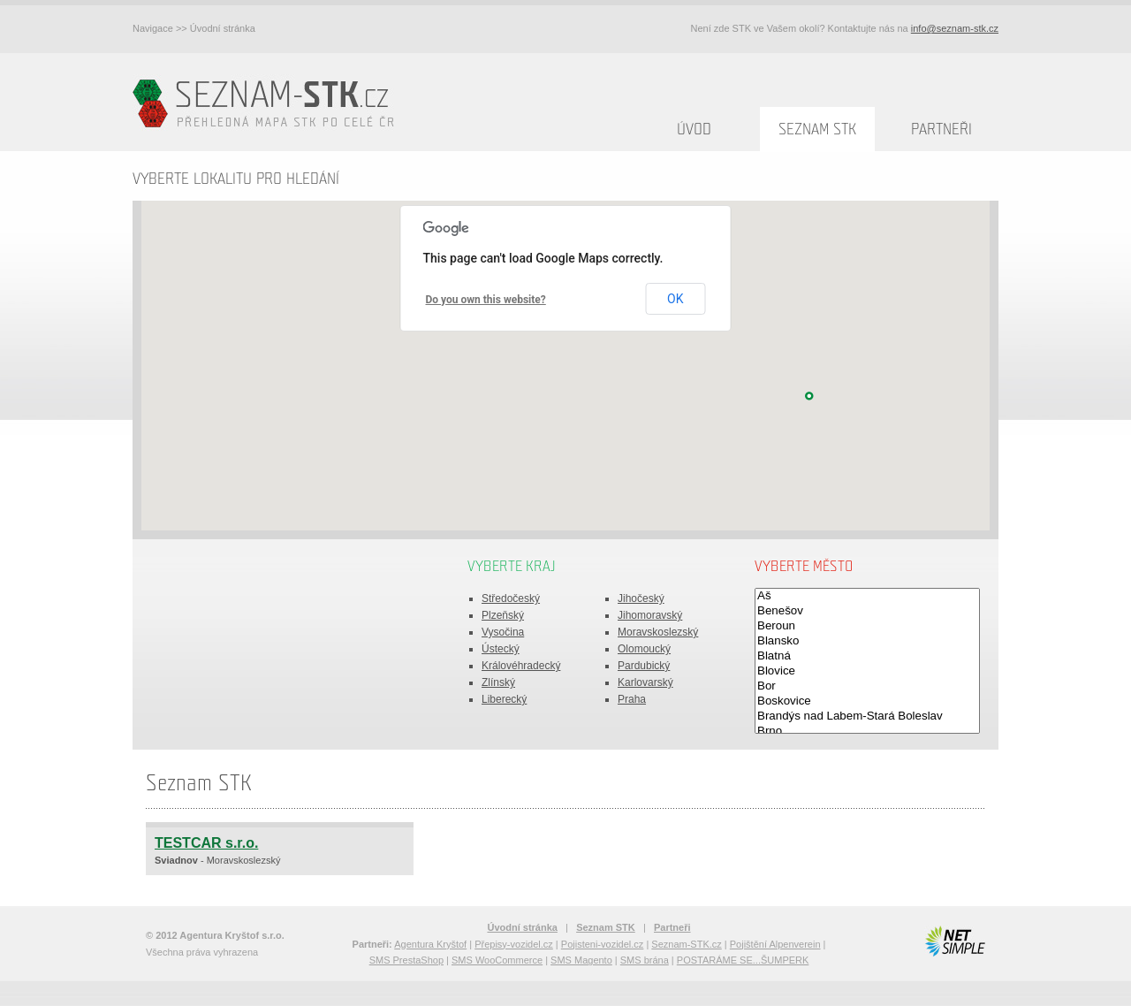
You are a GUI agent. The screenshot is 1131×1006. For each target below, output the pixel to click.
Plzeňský (503, 615)
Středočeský (511, 598)
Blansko (867, 641)
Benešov (867, 611)
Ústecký (501, 649)
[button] (809, 396)
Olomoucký (644, 649)
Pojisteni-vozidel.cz (602, 944)
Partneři (941, 129)
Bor (867, 686)
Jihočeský (641, 598)
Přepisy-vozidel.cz (513, 944)
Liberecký (504, 699)
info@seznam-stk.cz (954, 28)
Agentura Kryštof (430, 944)
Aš (867, 596)
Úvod (694, 129)
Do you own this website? (486, 299)
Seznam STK (817, 129)
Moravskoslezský (658, 632)
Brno (867, 731)
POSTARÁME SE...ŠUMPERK (743, 960)
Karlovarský (645, 682)
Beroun (867, 626)
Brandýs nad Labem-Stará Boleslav (867, 716)
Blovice (867, 671)
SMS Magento (581, 960)
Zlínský (498, 682)
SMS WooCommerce (497, 960)
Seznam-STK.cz (686, 944)
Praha (632, 699)
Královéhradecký (521, 665)
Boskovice (867, 701)
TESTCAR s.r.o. (206, 842)
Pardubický (644, 665)
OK (675, 299)
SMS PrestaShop (406, 960)
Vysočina (503, 632)
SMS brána (644, 960)
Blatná (867, 656)
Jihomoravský (650, 615)
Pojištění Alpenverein (775, 944)
